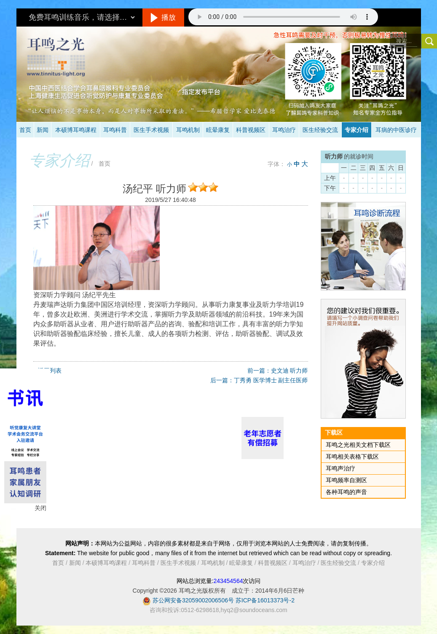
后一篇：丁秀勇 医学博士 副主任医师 (259, 380)
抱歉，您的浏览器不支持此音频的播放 (283, 16)
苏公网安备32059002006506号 (193, 600)
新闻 (42, 129)
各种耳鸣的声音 (346, 492)
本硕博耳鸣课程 (76, 129)
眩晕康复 (218, 129)
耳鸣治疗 (284, 129)
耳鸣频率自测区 (346, 480)
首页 (25, 129)
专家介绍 (356, 129)
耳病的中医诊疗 (396, 129)
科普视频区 (250, 129)
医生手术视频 (151, 129)
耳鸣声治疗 (340, 468)
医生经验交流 (320, 129)
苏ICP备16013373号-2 (265, 600)
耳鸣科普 (115, 129)
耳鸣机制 (188, 129)
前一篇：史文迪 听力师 (277, 370)
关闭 (40, 508)
